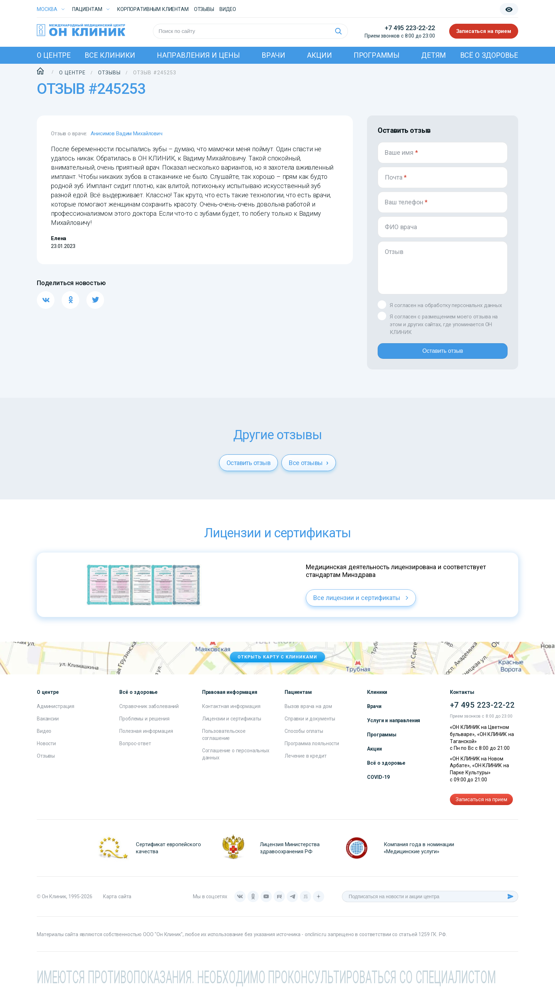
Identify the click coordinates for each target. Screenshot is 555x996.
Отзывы (204, 9)
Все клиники (110, 55)
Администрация (55, 712)
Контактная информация (231, 712)
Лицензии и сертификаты (232, 724)
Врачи (273, 55)
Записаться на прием (483, 31)
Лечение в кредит (306, 761)
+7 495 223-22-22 (410, 28)
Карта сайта (117, 902)
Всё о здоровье (489, 55)
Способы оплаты (304, 737)
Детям (433, 55)
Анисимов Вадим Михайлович (126, 133)
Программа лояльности (312, 749)
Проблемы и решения (144, 724)
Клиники (377, 698)
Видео (44, 737)
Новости (46, 749)
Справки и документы (310, 724)
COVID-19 (378, 783)
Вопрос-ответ (135, 749)
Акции (319, 55)
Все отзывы (308, 468)
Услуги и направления (393, 726)
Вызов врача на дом (308, 712)
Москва (47, 9)
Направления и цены (198, 55)
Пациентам (87, 9)
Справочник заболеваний (149, 712)
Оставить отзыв (442, 353)
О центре (54, 55)
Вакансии (48, 724)
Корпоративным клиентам (153, 9)
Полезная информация (146, 737)
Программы (377, 55)
